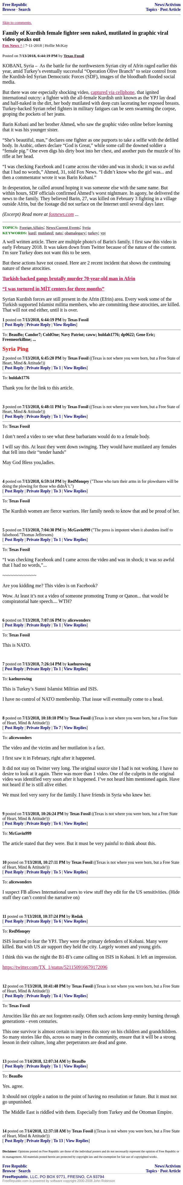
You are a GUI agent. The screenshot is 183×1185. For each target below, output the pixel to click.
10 (4, 862)
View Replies (64, 324)
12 (4, 986)
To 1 (57, 368)
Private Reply (39, 324)
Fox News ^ (12, 45)
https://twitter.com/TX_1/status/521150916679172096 (54, 967)
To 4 (57, 996)
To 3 (57, 491)
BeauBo (78, 1061)
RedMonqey (78, 481)
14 (4, 1131)
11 (4, 916)
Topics (151, 9)
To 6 (57, 823)
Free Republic (14, 4)
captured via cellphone (112, 92)
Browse (8, 9)
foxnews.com (61, 214)
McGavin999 (79, 530)
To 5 (57, 872)
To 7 (57, 727)
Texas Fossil (78, 320)
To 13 (58, 1141)
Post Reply (14, 324)
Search (24, 9)
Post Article (170, 9)
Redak (77, 916)
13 (4, 1061)
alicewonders (79, 620)
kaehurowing (79, 664)
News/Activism (168, 4)
